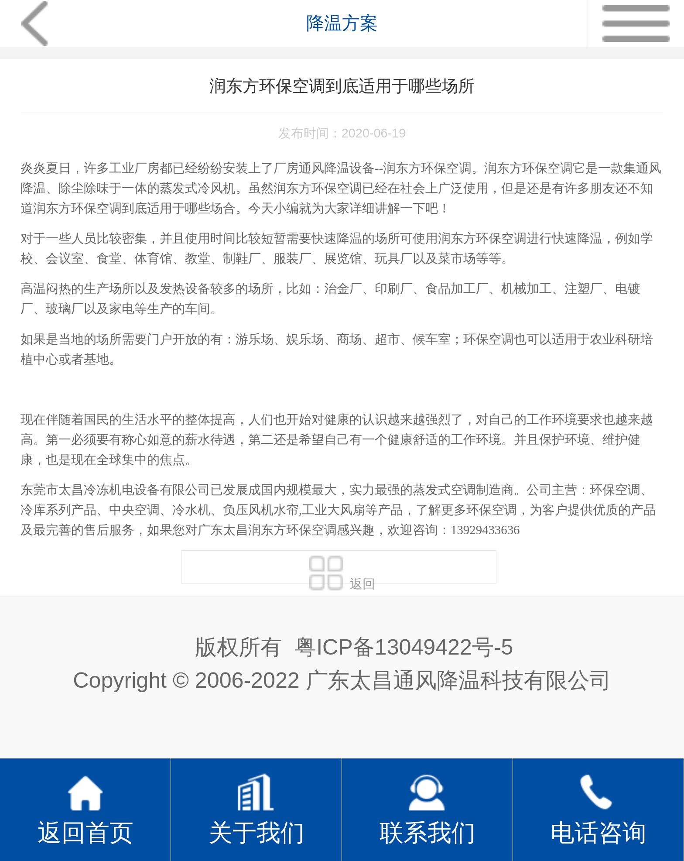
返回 (342, 569)
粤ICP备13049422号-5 (403, 647)
